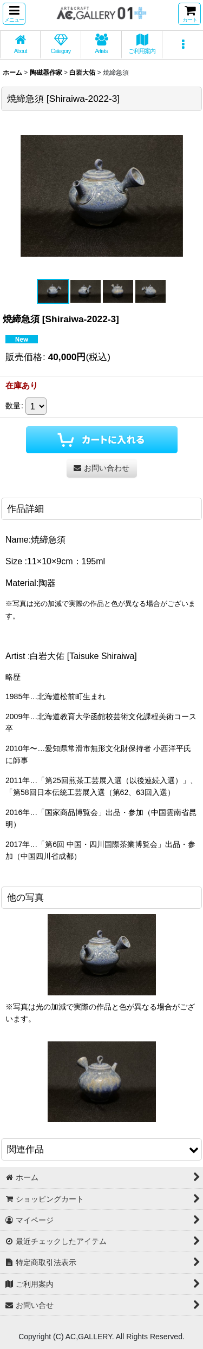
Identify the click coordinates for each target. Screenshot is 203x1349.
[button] (14, 14)
